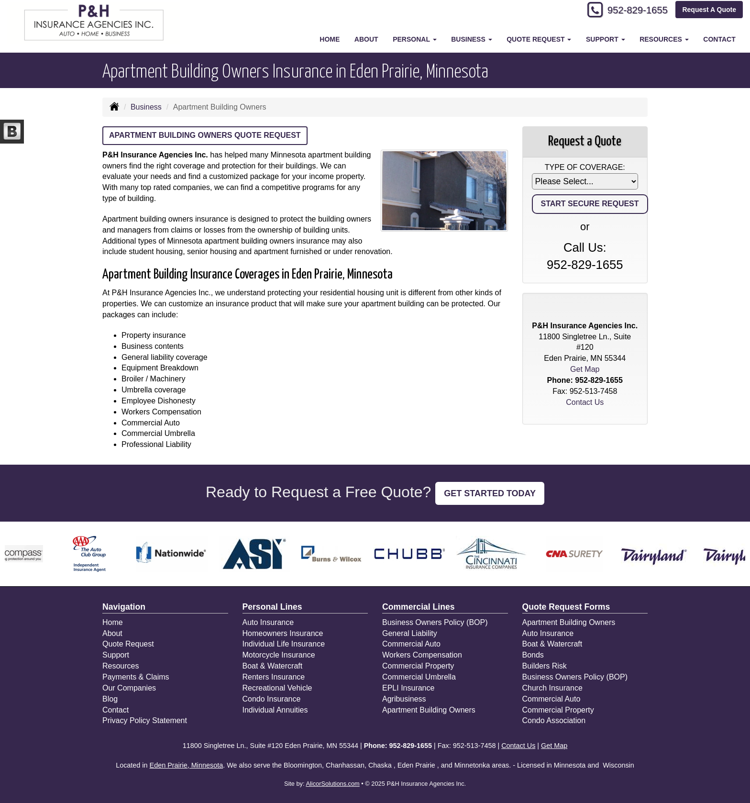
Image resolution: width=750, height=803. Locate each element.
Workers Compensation (422, 655)
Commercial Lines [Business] (418, 607)
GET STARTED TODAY (490, 493)
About (366, 39)
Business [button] (471, 39)
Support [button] (605, 39)
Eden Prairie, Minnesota (186, 765)
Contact (719, 39)
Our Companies (129, 688)
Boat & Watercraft (273, 666)
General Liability (409, 633)
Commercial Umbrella (419, 677)
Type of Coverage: (585, 167)
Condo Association (554, 720)
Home (330, 39)
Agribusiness (404, 699)
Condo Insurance (272, 699)
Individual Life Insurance (284, 644)
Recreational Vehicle (277, 688)
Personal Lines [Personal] (272, 607)
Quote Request (128, 644)
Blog (110, 699)
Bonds (533, 655)
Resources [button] (664, 39)
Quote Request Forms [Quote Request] (566, 607)
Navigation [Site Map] (123, 607)
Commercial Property (418, 666)
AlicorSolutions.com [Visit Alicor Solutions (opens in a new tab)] (332, 783)
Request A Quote (709, 10)
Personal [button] (414, 39)
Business (146, 107)
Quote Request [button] (539, 39)
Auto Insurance (268, 622)
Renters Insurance (274, 677)
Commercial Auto (411, 644)
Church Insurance (552, 688)
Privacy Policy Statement (144, 720)
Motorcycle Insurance (279, 655)
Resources (120, 666)
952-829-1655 (633, 11)
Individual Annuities (275, 710)
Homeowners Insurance (283, 633)
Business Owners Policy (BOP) (435, 622)
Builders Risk (544, 666)
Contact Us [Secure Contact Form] (585, 402)
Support (115, 655)
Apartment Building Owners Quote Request (205, 135)
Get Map (584, 369)
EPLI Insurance (408, 688)
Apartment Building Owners (428, 710)
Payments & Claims (135, 677)
